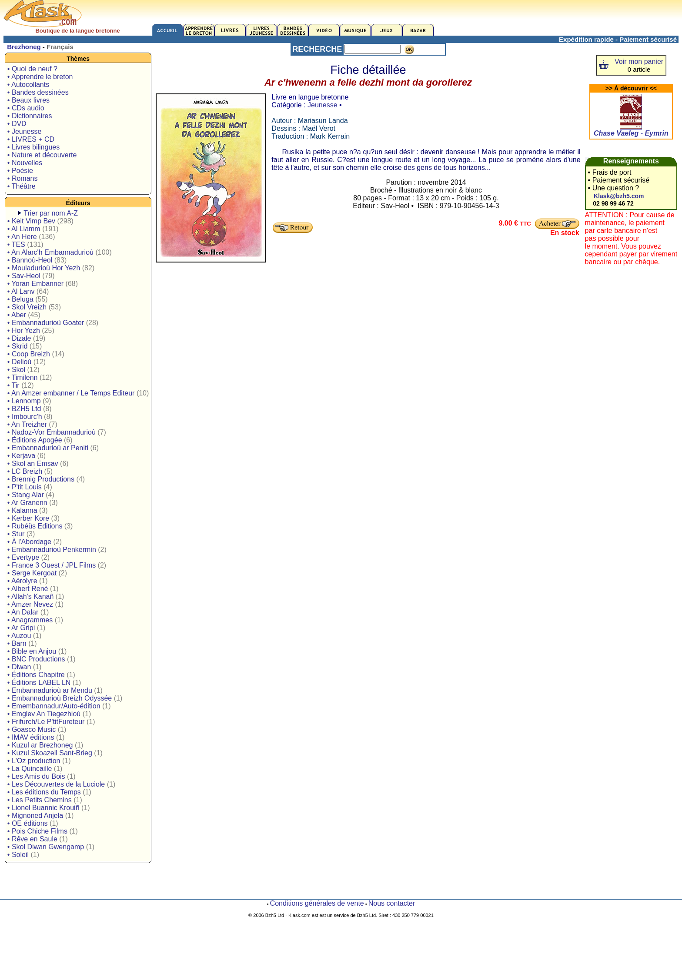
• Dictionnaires (29, 116)
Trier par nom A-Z (50, 213)
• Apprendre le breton (40, 76)
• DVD (17, 123)
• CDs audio (25, 108)
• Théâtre (21, 186)
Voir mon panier (639, 61)
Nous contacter (391, 903)
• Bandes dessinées (38, 92)
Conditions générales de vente (317, 903)
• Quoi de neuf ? (32, 69)
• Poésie (20, 170)
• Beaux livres (28, 100)
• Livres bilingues (33, 147)
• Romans (22, 178)
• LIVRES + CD (30, 139)
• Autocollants (28, 84)
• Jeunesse (24, 131)
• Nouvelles (24, 162)
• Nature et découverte (42, 155)
